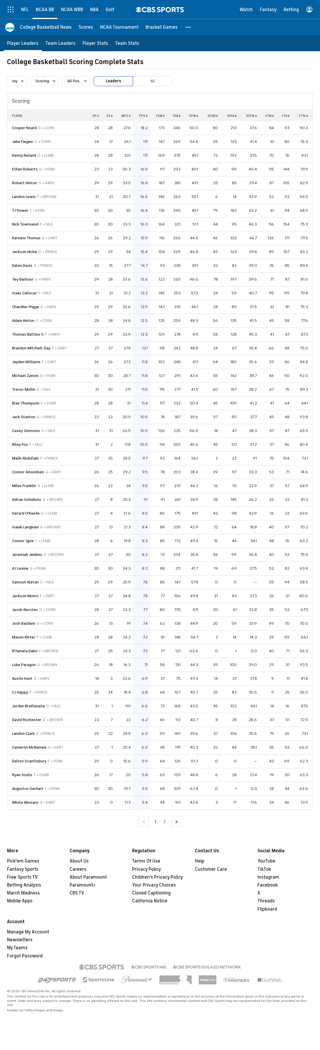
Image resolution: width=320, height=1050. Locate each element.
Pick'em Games (23, 861)
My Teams (17, 948)
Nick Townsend (25, 224)
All (152, 80)
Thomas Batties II (27, 334)
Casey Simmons (26, 430)
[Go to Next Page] (176, 822)
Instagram (268, 877)
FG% (193, 116)
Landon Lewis (24, 196)
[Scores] (86, 27)
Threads (266, 901)
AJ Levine (20, 568)
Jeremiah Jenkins (27, 554)
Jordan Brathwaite (28, 706)
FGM (160, 116)
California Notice (149, 901)
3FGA (232, 116)
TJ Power (20, 210)
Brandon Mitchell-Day (31, 348)
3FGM (212, 116)
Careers (78, 869)
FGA (177, 116)
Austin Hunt (22, 678)
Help (199, 861)
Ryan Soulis (22, 774)
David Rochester (26, 719)
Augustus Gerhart (27, 788)
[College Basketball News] (45, 27)
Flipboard (267, 909)
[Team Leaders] (60, 43)
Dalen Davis (22, 265)
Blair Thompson (25, 403)
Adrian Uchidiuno (26, 499)
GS (110, 116)
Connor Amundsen (28, 471)
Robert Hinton (24, 182)
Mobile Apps (20, 901)
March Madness (23, 893)
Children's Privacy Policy (157, 877)
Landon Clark (23, 733)
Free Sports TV (22, 877)
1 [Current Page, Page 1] (155, 821)
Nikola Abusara (25, 802)
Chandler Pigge (25, 306)
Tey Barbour (22, 279)
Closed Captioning (151, 893)
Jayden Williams (26, 361)
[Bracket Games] (161, 27)
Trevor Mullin (23, 389)
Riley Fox (20, 444)
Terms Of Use (146, 861)
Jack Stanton (23, 416)
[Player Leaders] (23, 43)
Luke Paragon (24, 664)
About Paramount (88, 877)
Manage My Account (28, 932)
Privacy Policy (146, 869)
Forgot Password (25, 956)
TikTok (264, 869)
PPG (143, 116)
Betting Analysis (24, 885)
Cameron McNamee (29, 747)
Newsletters (20, 940)
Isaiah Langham (25, 527)
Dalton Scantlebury (29, 761)
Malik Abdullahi (25, 458)
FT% (303, 116)
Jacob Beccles (25, 609)
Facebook (267, 885)
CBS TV (77, 893)
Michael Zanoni (25, 375)
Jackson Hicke (24, 251)
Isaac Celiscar (24, 293)
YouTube (266, 861)
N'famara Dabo (25, 650)
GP (95, 116)
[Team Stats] (127, 43)
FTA (285, 116)
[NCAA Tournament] (119, 27)
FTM (269, 116)
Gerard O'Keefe (26, 513)
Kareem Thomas (26, 237)
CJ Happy (20, 692)
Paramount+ (83, 885)
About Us (79, 861)
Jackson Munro (25, 595)
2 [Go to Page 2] (164, 821)
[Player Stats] (95, 43)
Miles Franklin (24, 485)
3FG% (251, 116)
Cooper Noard (24, 127)
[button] (188, 27)
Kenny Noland (24, 155)
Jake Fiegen (22, 141)
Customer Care (211, 869)
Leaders (113, 80)
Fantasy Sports (22, 869)
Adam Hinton (23, 320)
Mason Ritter (23, 637)
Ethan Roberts (25, 169)
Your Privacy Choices (154, 885)
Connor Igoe (23, 540)
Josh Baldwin (23, 623)
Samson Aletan (25, 582)
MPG (126, 116)
